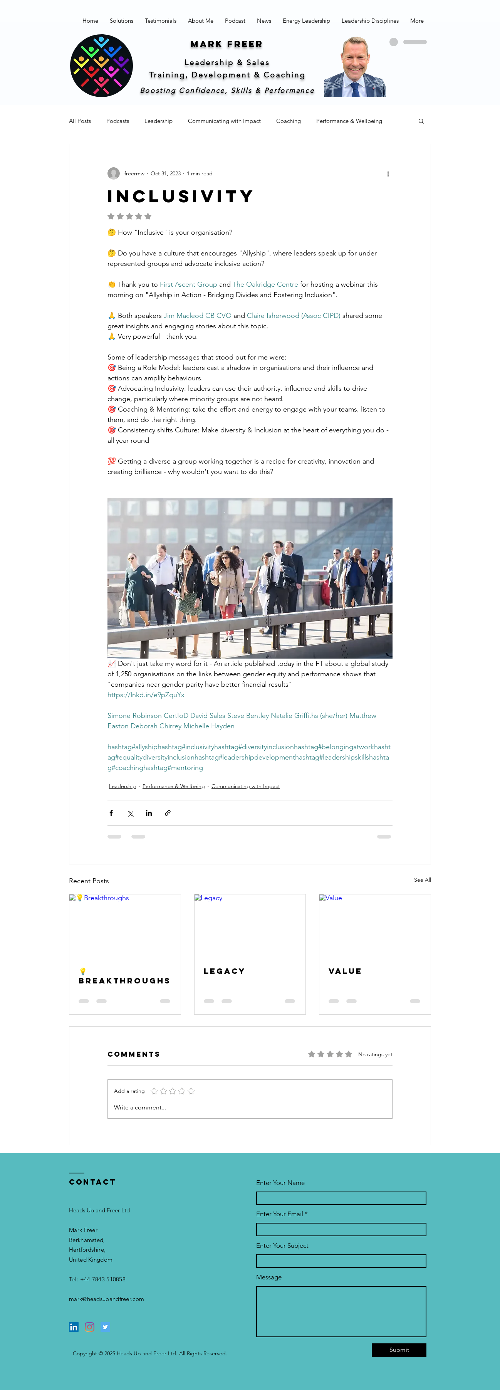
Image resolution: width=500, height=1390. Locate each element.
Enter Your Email (279, 1214)
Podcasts (117, 120)
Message (269, 1277)
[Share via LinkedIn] (149, 813)
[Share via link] (167, 813)
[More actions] (388, 173)
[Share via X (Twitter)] (130, 813)
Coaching (288, 120)
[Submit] (399, 1350)
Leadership (158, 120)
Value (345, 971)
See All (422, 879)
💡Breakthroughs (125, 975)
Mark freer (227, 44)
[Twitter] (105, 1327)
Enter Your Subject (282, 1245)
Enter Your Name (280, 1183)
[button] (421, 121)
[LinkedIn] (74, 1327)
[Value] (375, 925)
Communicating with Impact (224, 120)
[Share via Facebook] (111, 813)
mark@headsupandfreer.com (106, 1299)
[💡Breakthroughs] (125, 925)
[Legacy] (250, 925)
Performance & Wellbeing (349, 120)
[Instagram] (89, 1327)
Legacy (225, 971)
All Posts (80, 120)
